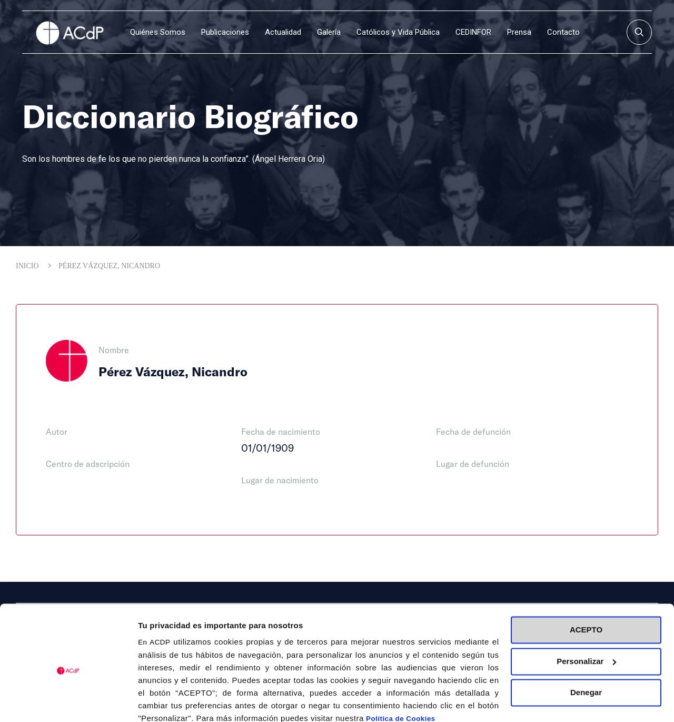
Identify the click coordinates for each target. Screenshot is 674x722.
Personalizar (586, 614)
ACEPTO (586, 583)
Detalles (153, 701)
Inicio (27, 266)
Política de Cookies (400, 672)
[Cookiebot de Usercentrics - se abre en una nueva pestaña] (68, 701)
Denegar (586, 645)
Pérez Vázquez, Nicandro (109, 266)
